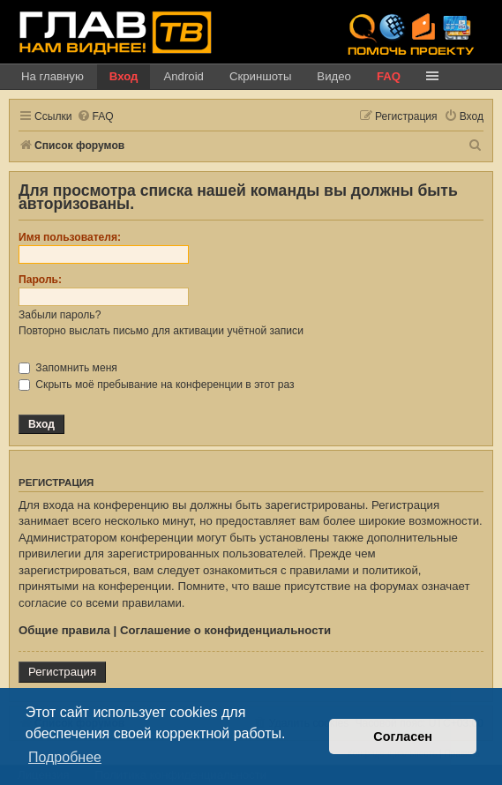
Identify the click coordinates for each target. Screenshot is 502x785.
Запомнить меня (68, 368)
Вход (124, 76)
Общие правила (64, 630)
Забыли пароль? (60, 315)
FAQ (389, 76)
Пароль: (40, 279)
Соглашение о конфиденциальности (225, 630)
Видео (334, 76)
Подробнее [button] (64, 757)
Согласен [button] (402, 736)
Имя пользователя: (70, 237)
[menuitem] (95, 117)
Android (183, 76)
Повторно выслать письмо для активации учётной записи (161, 331)
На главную (52, 76)
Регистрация (62, 671)
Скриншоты (260, 76)
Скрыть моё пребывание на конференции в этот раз (157, 384)
